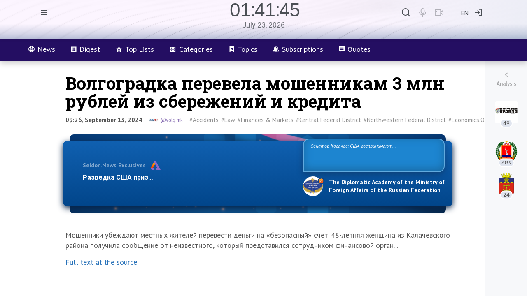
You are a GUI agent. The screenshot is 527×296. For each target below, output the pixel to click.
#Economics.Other (472, 120)
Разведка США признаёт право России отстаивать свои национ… (188, 177)
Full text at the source (101, 262)
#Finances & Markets (266, 120)
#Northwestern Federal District (405, 120)
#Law (228, 120)
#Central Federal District (328, 120)
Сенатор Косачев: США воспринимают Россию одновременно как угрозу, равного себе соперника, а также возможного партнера (372, 155)
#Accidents (204, 120)
